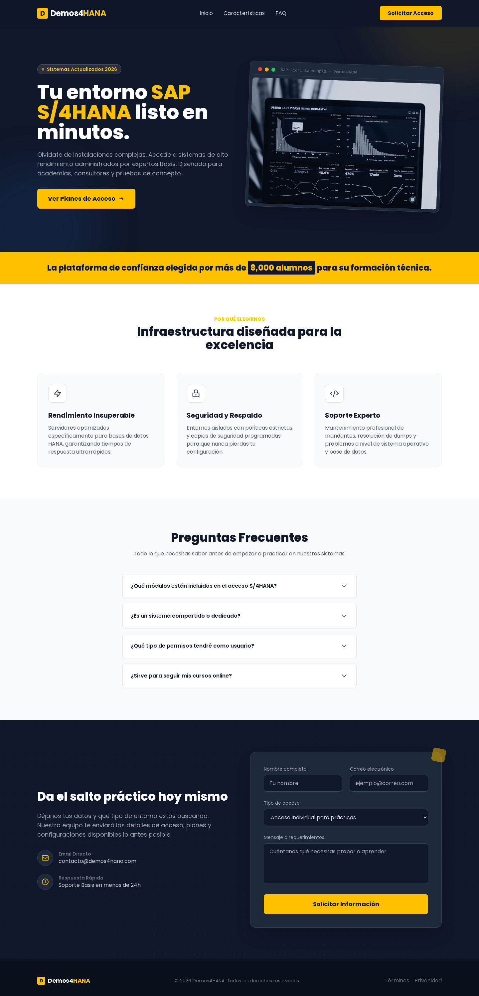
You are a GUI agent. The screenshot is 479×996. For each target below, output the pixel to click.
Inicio (206, 13)
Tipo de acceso (282, 803)
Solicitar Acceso (411, 13)
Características (244, 13)
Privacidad (428, 980)
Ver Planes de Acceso (86, 198)
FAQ (280, 13)
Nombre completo (285, 769)
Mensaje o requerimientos (294, 837)
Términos (397, 980)
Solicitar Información (346, 904)
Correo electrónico (372, 769)
